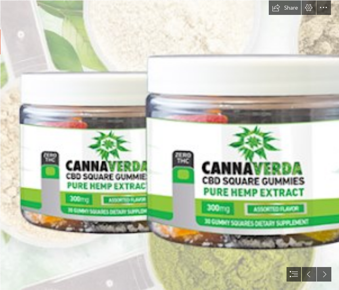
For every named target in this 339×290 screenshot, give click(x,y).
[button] (285, 7)
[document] (169, 145)
